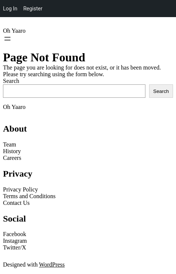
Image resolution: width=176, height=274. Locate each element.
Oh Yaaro (14, 31)
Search (11, 81)
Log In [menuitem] (10, 9)
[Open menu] (7, 38)
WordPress (52, 264)
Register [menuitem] (32, 9)
